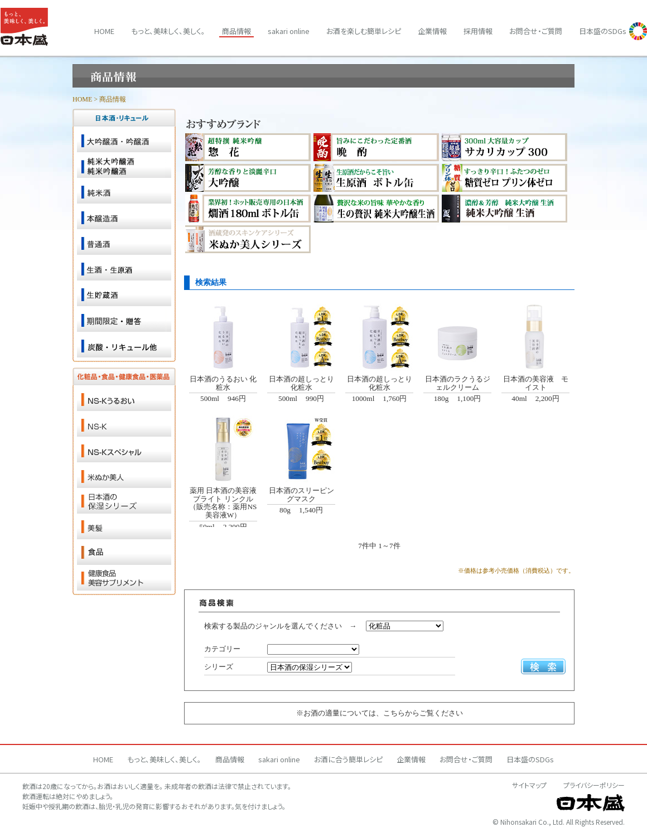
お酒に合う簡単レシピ (348, 759)
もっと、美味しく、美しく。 (168, 31)
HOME (82, 99)
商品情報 (236, 31)
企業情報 (432, 31)
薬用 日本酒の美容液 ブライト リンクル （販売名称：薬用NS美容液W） (223, 502)
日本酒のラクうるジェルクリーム (457, 383)
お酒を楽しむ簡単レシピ (363, 31)
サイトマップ (529, 785)
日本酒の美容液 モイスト (535, 383)
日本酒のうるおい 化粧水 (223, 383)
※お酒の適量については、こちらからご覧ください (379, 713)
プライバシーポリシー (594, 785)
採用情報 (478, 31)
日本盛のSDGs (602, 31)
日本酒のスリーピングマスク (301, 494)
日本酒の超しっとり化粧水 (301, 383)
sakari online (289, 31)
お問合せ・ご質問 (535, 31)
